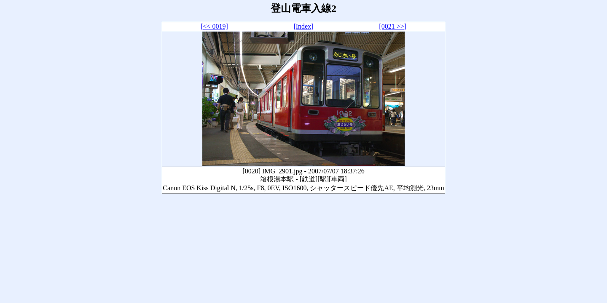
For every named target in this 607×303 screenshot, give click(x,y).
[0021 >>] (392, 26)
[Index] (303, 26)
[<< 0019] (214, 26)
